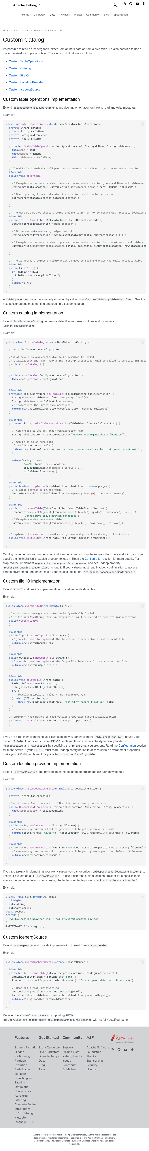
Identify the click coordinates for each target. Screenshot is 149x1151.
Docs (52, 14)
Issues (67, 1061)
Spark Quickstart (49, 1048)
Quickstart (39, 14)
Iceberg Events (72, 1056)
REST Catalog (24, 1113)
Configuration (93, 558)
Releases (65, 14)
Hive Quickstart (49, 1052)
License (91, 1069)
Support (68, 1048)
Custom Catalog (20, 68)
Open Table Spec (50, 1056)
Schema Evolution (26, 1048)
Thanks (91, 1056)
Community (92, 14)
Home (25, 14)
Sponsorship (94, 1061)
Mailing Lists (71, 1052)
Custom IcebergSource (25, 89)
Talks (42, 1069)
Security (91, 1065)
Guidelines (70, 1069)
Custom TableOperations (26, 61)
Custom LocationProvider (26, 82)
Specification (121, 14)
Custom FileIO (19, 75)
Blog (106, 14)
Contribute (70, 1065)
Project (78, 14)
